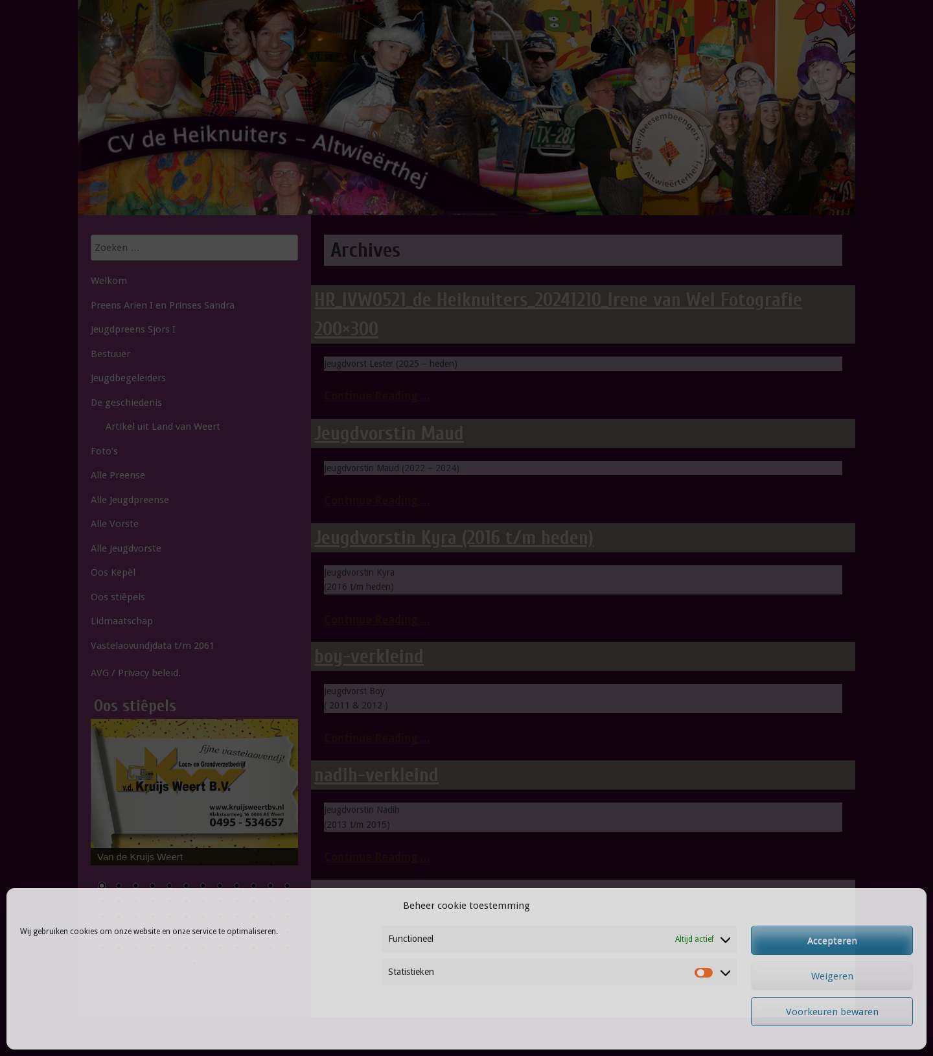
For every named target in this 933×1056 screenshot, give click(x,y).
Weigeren (832, 976)
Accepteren (832, 940)
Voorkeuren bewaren (832, 1012)
